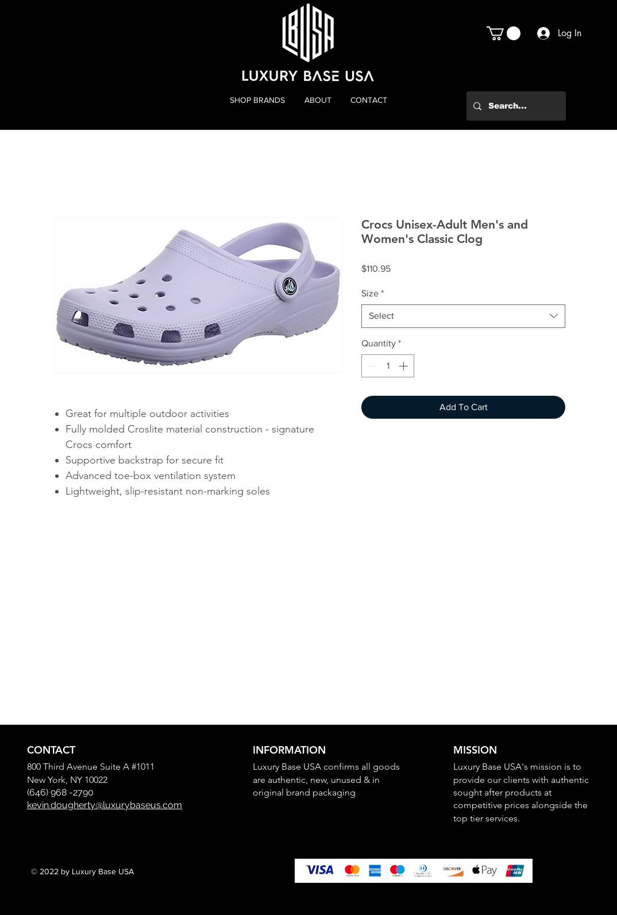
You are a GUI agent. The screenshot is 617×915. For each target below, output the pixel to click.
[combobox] (463, 315)
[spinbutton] (387, 366)
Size (372, 293)
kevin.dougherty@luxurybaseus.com (104, 805)
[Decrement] (371, 366)
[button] (503, 33)
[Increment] (404, 366)
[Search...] (515, 106)
